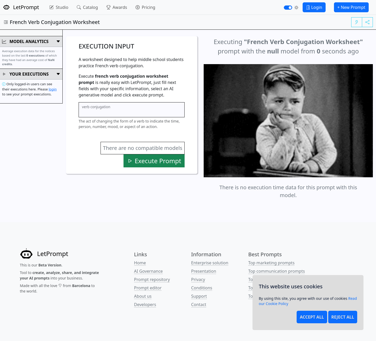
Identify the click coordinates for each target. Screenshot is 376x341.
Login (314, 7)
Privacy (198, 279)
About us (142, 296)
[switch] (288, 7)
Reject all (342, 317)
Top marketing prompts (271, 263)
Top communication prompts (276, 271)
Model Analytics (31, 41)
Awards (116, 7)
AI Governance (148, 271)
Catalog (87, 7)
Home (140, 263)
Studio (58, 7)
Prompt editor (147, 288)
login (53, 89)
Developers (145, 304)
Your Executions (31, 74)
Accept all (312, 317)
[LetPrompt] (44, 253)
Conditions (201, 288)
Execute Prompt (154, 160)
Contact (198, 304)
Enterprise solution (209, 263)
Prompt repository (152, 279)
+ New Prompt (351, 7)
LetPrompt (21, 7)
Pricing (145, 7)
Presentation (203, 271)
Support (199, 296)
